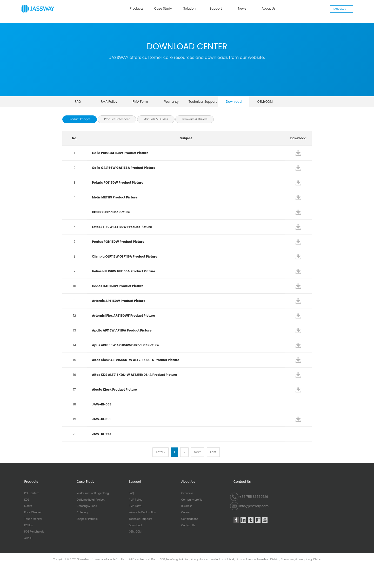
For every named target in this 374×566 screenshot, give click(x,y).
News (242, 8)
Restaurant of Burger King (93, 493)
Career (185, 512)
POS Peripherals (34, 531)
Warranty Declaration (171, 103)
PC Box (28, 525)
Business (186, 506)
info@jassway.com (254, 506)
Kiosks (28, 506)
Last (213, 452)
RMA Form (140, 101)
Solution (189, 8)
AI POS (28, 538)
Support (216, 8)
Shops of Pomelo (87, 519)
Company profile (192, 500)
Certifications (189, 519)
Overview (187, 493)
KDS (26, 500)
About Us (269, 8)
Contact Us (188, 525)
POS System (31, 493)
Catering (82, 512)
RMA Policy (109, 101)
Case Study (163, 8)
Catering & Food (87, 506)
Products (137, 8)
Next (197, 452)
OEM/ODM (265, 101)
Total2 (160, 452)
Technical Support (203, 101)
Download (234, 101)
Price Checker (33, 512)
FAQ (78, 101)
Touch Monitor (33, 519)
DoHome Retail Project (91, 500)
